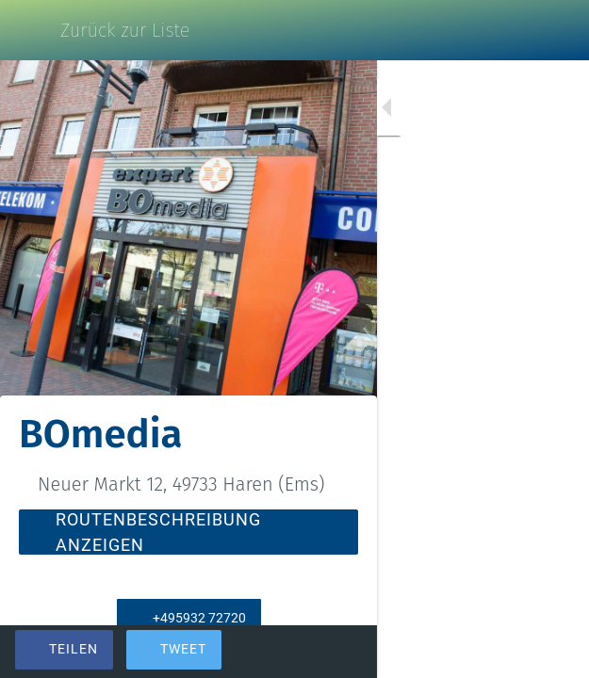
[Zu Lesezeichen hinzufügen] (506, 651)
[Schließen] (30, 30)
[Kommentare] (551, 651)
